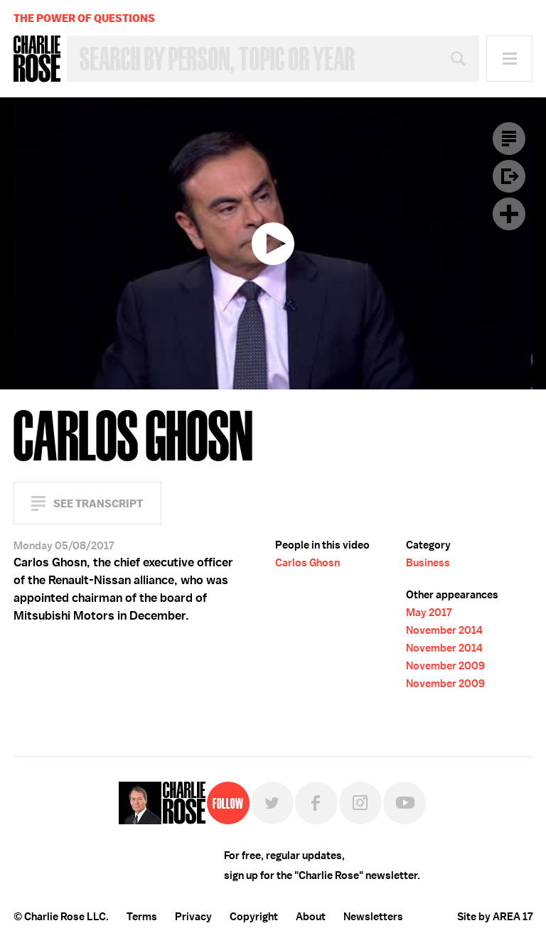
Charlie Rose (37, 59)
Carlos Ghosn (307, 563)
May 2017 (428, 612)
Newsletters (373, 917)
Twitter (272, 803)
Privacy (193, 917)
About (311, 917)
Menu (509, 59)
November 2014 (444, 630)
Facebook (316, 803)
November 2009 (445, 666)
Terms (142, 917)
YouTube (404, 803)
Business (428, 563)
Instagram (360, 803)
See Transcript (98, 503)
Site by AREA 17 (494, 917)
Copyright (254, 917)
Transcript (509, 138)
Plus (509, 214)
